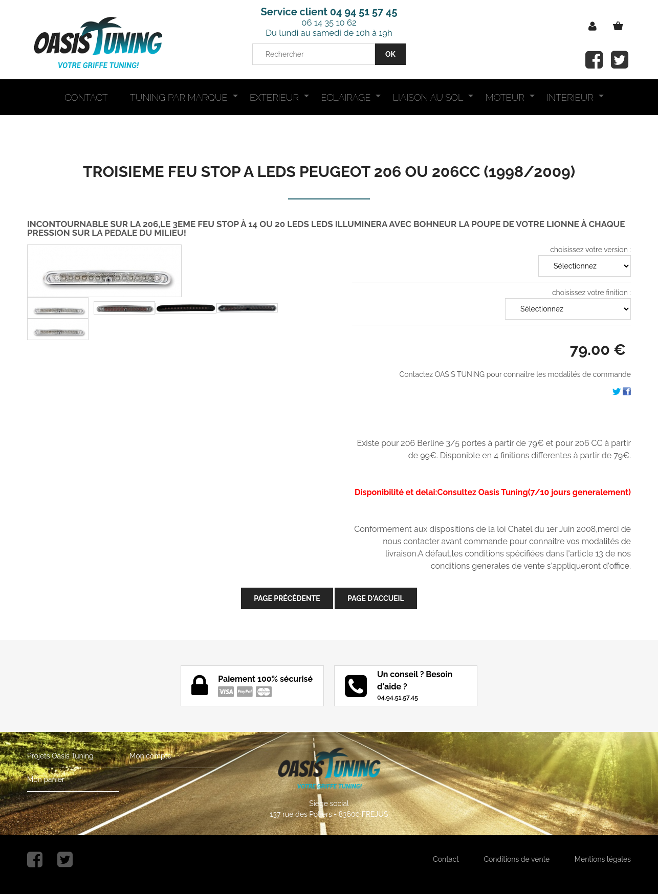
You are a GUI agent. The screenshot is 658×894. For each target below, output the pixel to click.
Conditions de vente (517, 859)
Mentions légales (603, 859)
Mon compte (150, 756)
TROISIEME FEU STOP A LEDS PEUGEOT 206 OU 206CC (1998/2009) (329, 172)
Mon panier (45, 779)
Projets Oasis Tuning (60, 756)
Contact (446, 859)
